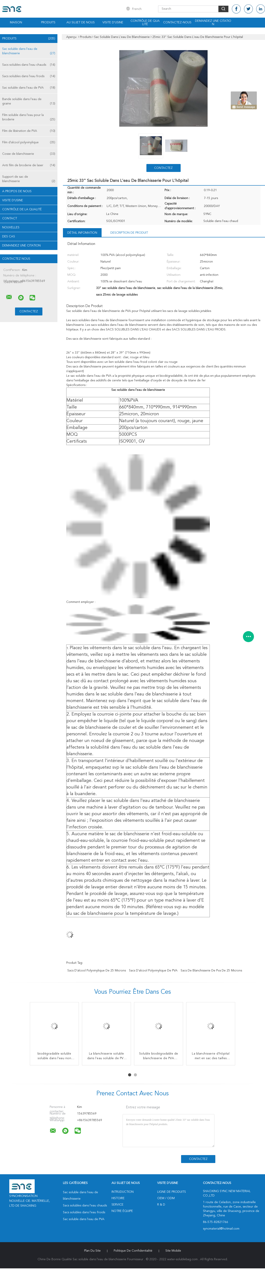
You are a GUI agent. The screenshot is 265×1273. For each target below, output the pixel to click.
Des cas (8, 236)
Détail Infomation (82, 232)
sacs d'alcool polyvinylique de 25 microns (96, 970)
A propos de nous (17, 191)
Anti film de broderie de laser (28, 165)
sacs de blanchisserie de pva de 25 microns (211, 970)
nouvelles (10, 227)
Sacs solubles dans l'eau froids (28, 76)
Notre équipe (122, 1211)
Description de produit (129, 232)
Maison (16, 22)
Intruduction (123, 1191)
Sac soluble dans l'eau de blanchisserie (28, 51)
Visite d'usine (112, 22)
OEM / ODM (166, 1198)
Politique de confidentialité (133, 1250)
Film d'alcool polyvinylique (28, 142)
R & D (161, 1204)
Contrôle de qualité (145, 22)
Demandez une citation (213, 22)
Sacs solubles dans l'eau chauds (28, 65)
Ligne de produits (171, 1191)
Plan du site (92, 1250)
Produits (48, 22)
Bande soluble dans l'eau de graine (28, 102)
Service (117, 1204)
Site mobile (173, 1250)
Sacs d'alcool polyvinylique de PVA (153, 970)
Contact (9, 218)
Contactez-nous (177, 22)
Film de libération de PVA (28, 131)
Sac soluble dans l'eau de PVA (28, 88)
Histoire (118, 1198)
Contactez (163, 168)
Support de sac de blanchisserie (28, 179)
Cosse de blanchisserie (28, 154)
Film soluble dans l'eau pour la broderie (28, 118)
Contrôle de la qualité (22, 209)
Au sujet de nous (80, 22)
